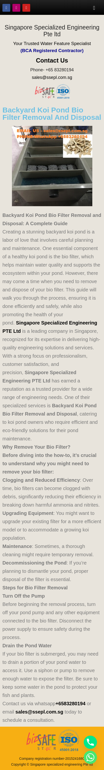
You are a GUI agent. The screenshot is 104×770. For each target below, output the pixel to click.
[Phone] (90, 742)
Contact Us (52, 60)
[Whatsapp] (90, 757)
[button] (94, 7)
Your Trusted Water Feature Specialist (52, 43)
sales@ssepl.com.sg (52, 77)
